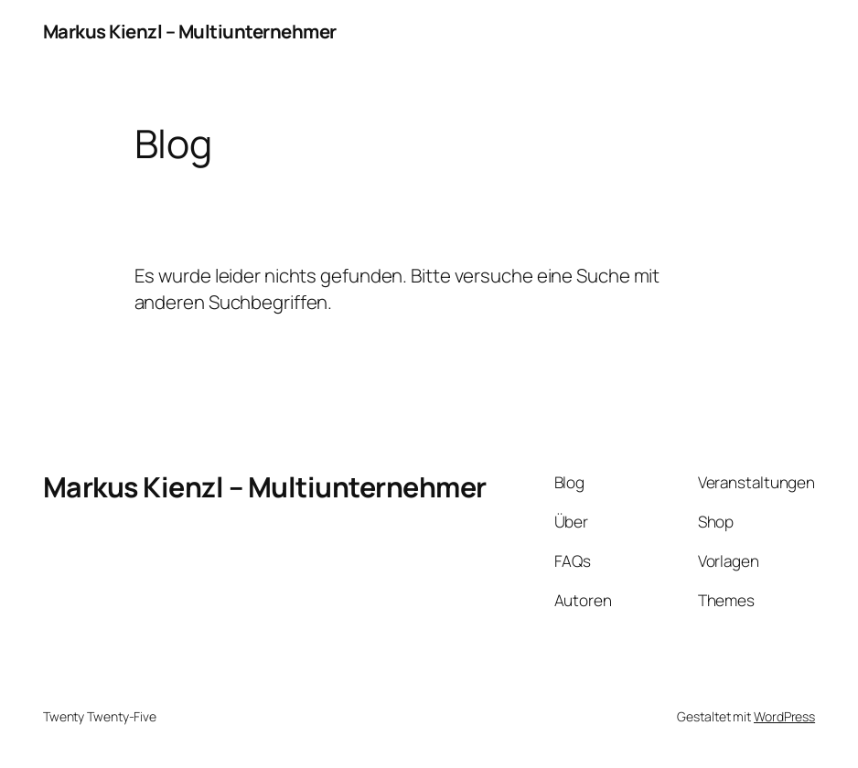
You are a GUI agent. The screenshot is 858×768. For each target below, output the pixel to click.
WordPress (784, 716)
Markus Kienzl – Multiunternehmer (190, 31)
